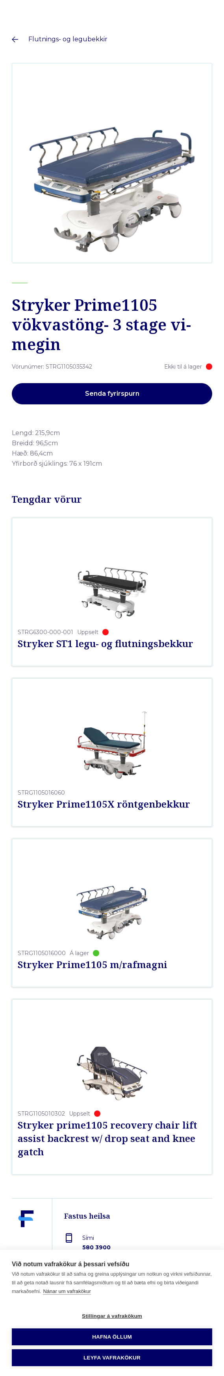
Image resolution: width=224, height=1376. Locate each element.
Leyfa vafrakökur (112, 1358)
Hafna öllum (112, 1337)
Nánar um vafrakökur (67, 1291)
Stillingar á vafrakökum (112, 1316)
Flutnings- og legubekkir (67, 39)
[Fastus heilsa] (26, 1237)
